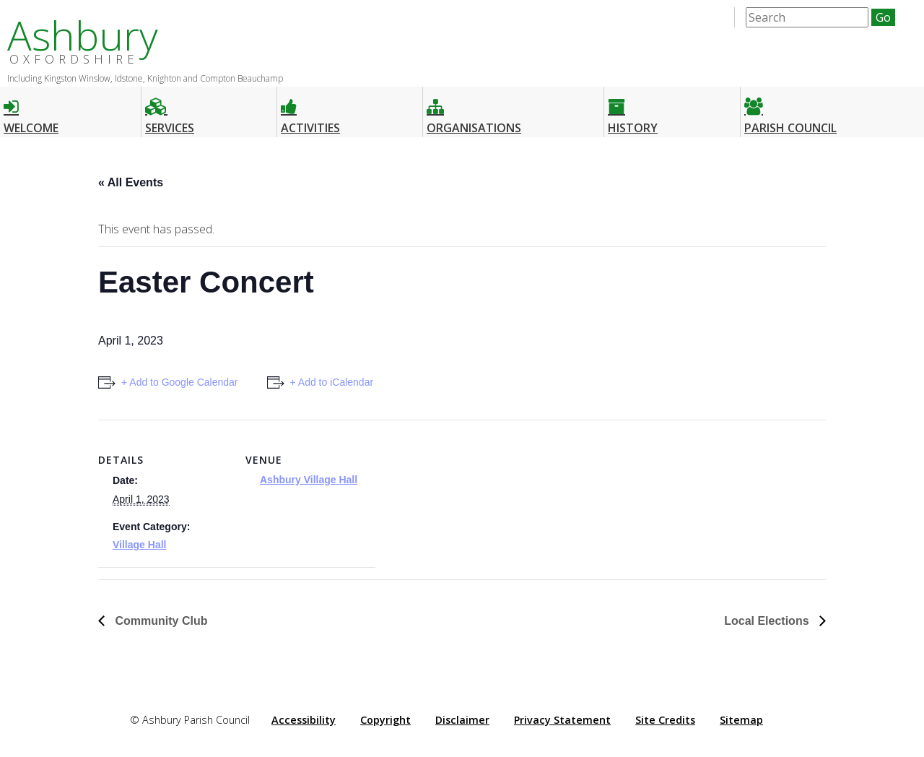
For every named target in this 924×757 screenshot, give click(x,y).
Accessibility (303, 720)
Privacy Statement (562, 720)
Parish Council (790, 110)
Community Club (159, 621)
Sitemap (741, 720)
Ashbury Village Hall (308, 479)
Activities (310, 110)
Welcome (31, 110)
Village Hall (139, 544)
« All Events (130, 182)
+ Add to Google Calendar (179, 382)
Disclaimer (462, 720)
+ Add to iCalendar (332, 382)
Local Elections (768, 621)
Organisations (474, 110)
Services (169, 110)
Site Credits (665, 720)
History (633, 110)
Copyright (385, 720)
